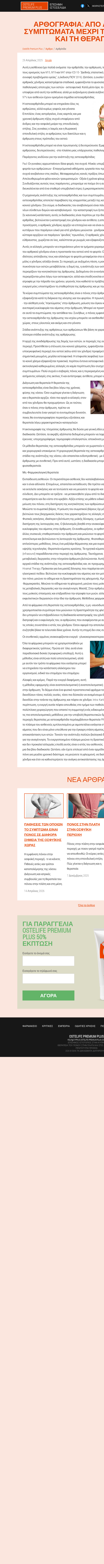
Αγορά (48, 995)
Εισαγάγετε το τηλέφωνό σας (39, 970)
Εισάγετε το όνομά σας (36, 953)
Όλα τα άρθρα (86, 905)
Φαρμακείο (29, 1026)
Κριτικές (47, 1026)
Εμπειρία (64, 1026)
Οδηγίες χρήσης (85, 1026)
